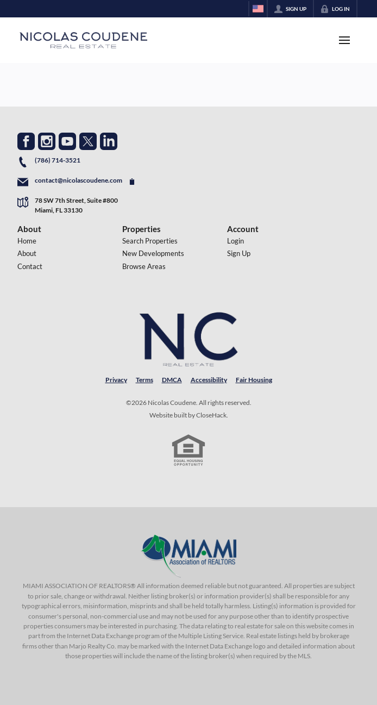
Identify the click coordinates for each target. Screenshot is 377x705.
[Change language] (258, 8)
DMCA (172, 380)
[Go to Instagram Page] (46, 141)
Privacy (116, 380)
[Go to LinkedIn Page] (108, 141)
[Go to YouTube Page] (67, 141)
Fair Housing (254, 380)
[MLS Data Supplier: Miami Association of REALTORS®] (188, 556)
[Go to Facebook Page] (26, 141)
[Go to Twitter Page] (88, 141)
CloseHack (211, 415)
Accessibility (209, 380)
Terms (144, 380)
